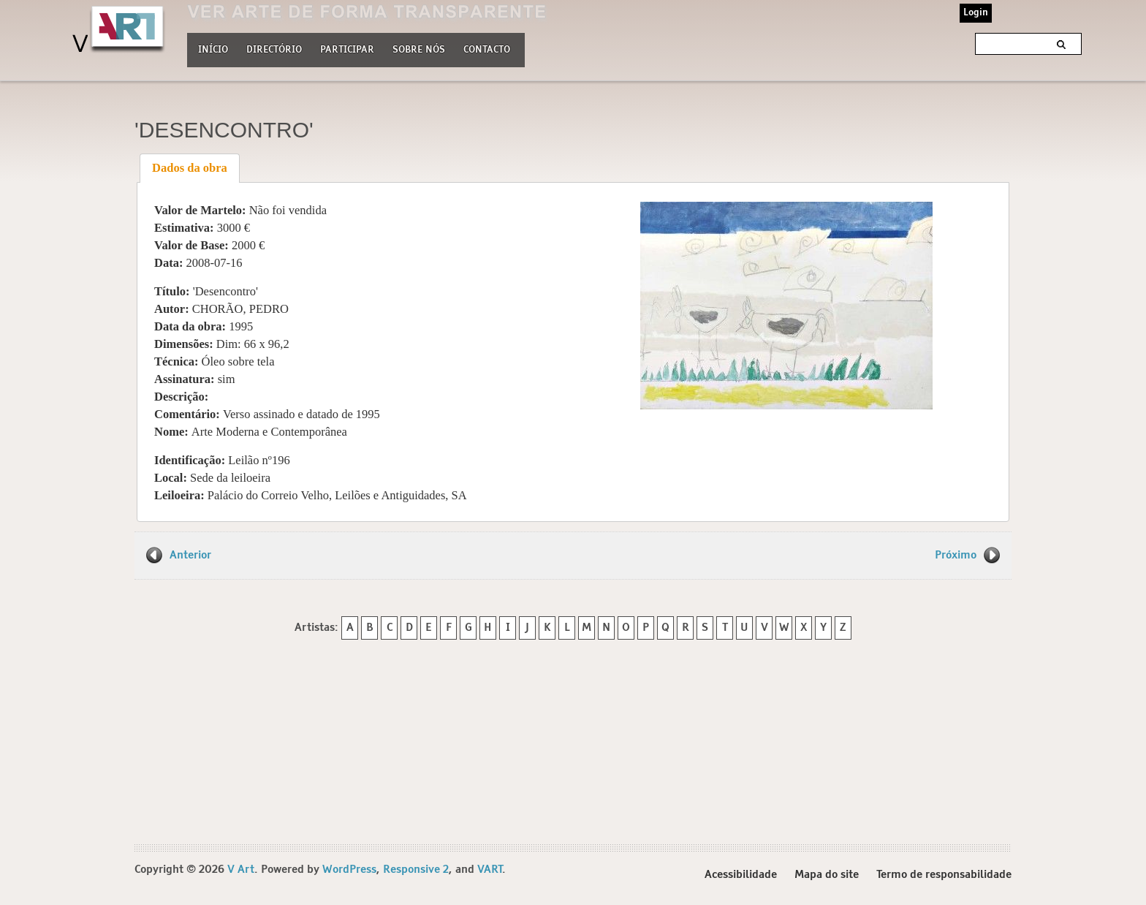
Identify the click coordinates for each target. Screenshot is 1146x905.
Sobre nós (418, 48)
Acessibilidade (741, 874)
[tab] (190, 168)
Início (213, 50)
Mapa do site (826, 874)
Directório (274, 48)
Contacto (486, 50)
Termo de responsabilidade (944, 874)
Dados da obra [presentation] (189, 168)
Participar (347, 50)
